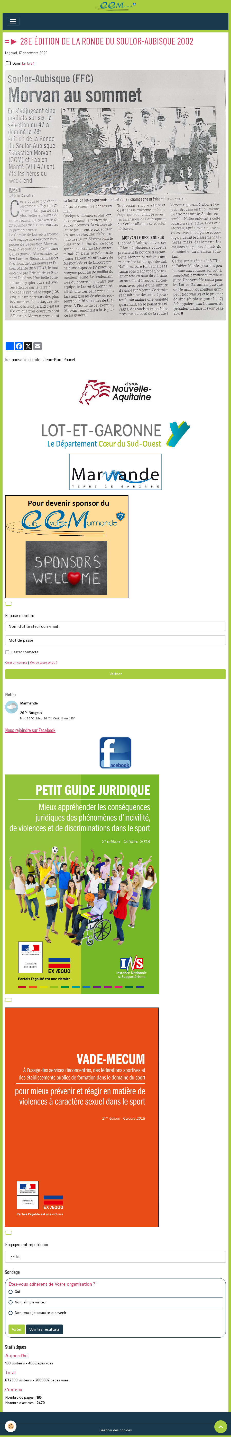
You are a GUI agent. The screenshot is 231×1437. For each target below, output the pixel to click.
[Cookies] (11, 1426)
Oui (17, 1291)
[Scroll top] (220, 1426)
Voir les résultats (44, 1329)
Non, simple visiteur (31, 1302)
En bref (28, 63)
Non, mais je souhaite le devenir (40, 1312)
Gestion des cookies (115, 1430)
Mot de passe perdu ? (43, 662)
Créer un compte (16, 662)
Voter (17, 1329)
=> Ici (15, 1256)
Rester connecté (24, 652)
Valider (115, 674)
